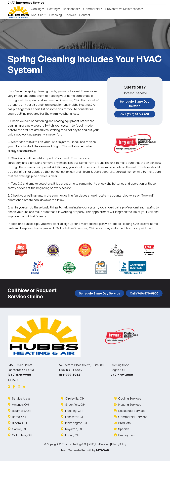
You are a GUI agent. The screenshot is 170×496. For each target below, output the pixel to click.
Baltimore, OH (21, 410)
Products (124, 423)
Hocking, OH (74, 410)
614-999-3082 (69, 375)
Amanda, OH (20, 404)
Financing (55, 15)
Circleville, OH (74, 398)
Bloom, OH (19, 423)
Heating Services (129, 404)
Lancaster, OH (74, 417)
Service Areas (21, 398)
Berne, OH (19, 417)
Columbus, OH (22, 435)
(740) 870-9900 (19, 375)
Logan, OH (72, 435)
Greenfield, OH (75, 404)
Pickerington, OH (76, 423)
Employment (127, 435)
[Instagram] (19, 386)
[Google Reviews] (24, 386)
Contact (84, 15)
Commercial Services (132, 417)
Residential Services (131, 410)
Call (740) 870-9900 (134, 114)
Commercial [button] (91, 9)
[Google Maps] (9, 386)
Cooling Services (129, 398)
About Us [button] (37, 15)
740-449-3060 (122, 375)
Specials (70, 15)
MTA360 (102, 450)
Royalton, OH (74, 429)
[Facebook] (14, 386)
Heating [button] (52, 9)
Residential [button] (70, 9)
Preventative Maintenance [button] (123, 9)
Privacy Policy (118, 444)
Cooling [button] (36, 9)
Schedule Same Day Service (134, 104)
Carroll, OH (20, 429)
